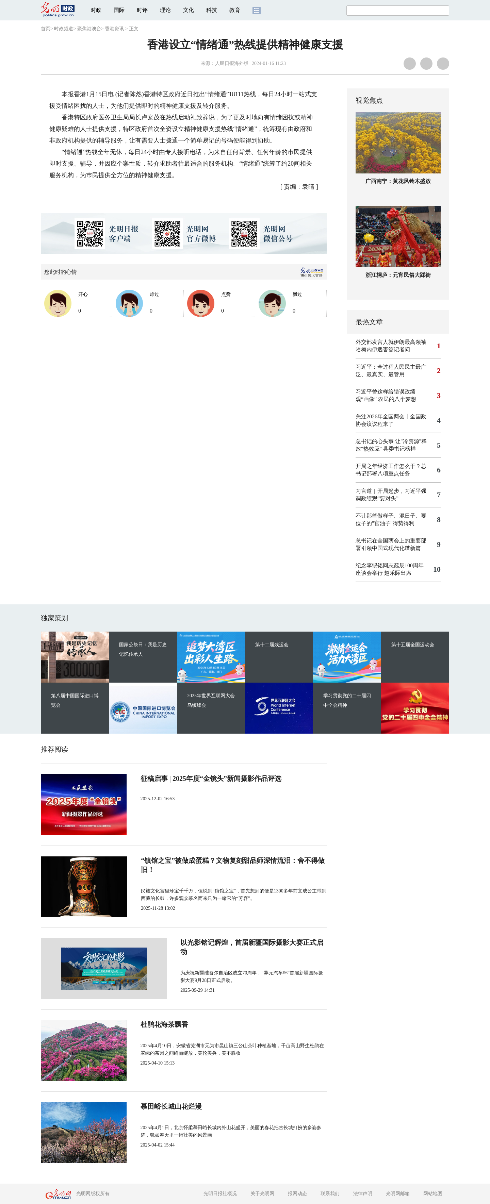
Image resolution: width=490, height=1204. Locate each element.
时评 (142, 10)
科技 (211, 10)
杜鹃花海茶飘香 (164, 1024)
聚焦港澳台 (89, 28)
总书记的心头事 (375, 441)
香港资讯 (114, 28)
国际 (119, 10)
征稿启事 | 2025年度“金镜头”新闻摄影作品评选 (210, 778)
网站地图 (432, 1193)
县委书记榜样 (399, 449)
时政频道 (63, 28)
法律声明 (362, 1193)
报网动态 (297, 1193)
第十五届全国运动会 (412, 644)
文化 (188, 10)
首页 (45, 28)
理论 (165, 10)
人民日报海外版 (231, 63)
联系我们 (330, 1193)
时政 (96, 10)
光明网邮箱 (398, 1193)
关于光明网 (262, 1193)
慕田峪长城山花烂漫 (170, 1106)
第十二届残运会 (272, 644)
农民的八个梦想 (397, 399)
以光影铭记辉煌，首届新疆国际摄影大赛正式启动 (215, 942)
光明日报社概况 (220, 1193)
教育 (234, 10)
